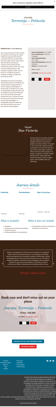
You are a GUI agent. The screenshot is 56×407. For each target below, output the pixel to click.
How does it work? (5, 363)
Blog (5, 367)
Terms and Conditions (19, 362)
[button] (2, 264)
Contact (5, 369)
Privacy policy (20, 365)
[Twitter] (50, 361)
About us (5, 365)
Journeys (5, 361)
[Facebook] (47, 361)
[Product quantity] (36, 80)
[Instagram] (53, 361)
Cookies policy (20, 367)
